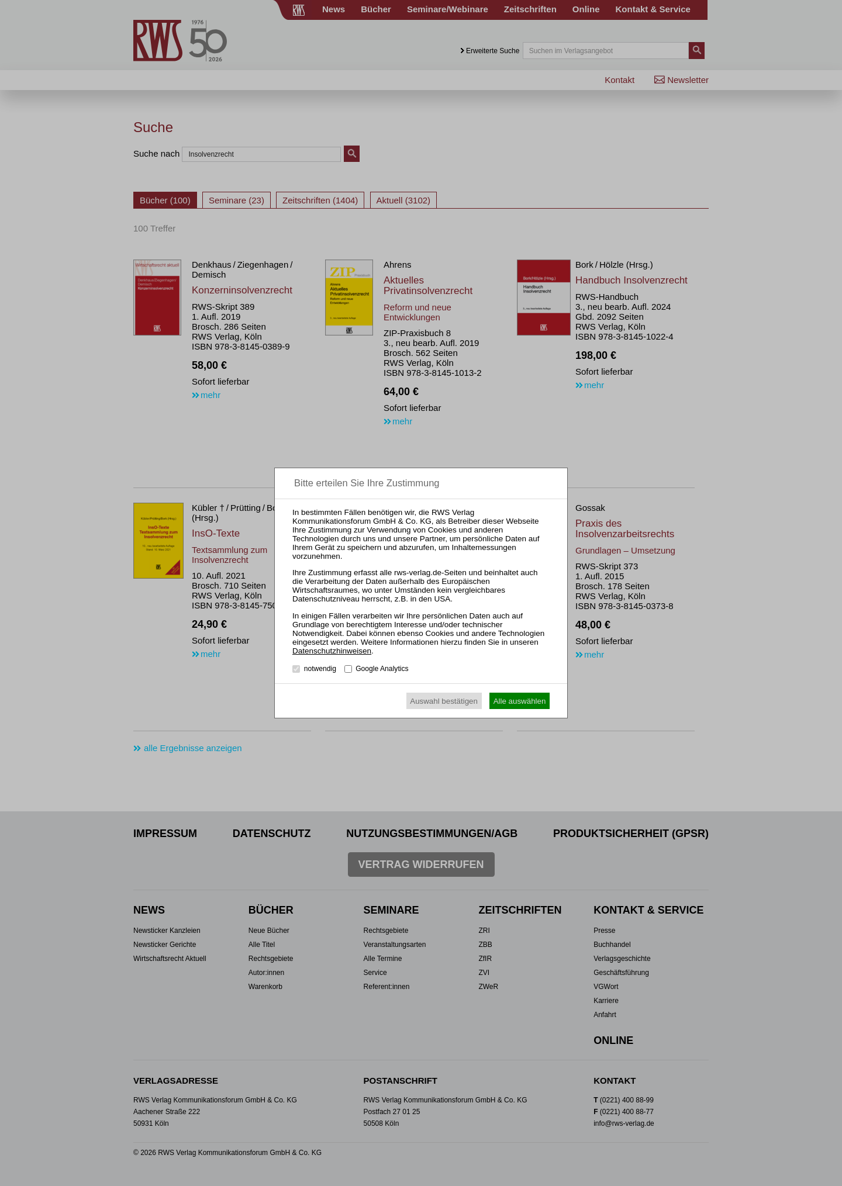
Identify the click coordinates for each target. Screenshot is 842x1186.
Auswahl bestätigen (444, 701)
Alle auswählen (520, 701)
